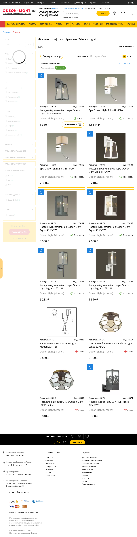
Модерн (12, 130)
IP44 (11, 185)
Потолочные (14, 97)
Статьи (84, 481)
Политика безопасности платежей (23, 512)
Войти (131, 2)
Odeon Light (14, 200)
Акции (48, 472)
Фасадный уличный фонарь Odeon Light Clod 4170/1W (109, 170)
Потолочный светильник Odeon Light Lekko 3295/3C (61, 403)
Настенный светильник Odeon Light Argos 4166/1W (109, 228)
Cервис (86, 452)
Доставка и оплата (11, 2)
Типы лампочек (88, 484)
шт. (56, 442)
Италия (12, 215)
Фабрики (49, 460)
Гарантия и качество (90, 463)
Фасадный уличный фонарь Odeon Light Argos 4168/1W (109, 287)
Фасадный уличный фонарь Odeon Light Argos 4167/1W (60, 287)
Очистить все (125, 63)
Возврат (41, 2)
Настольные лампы (17, 63)
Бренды (93, 2)
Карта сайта (50, 475)
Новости (85, 478)
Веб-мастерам (87, 469)
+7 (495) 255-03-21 (49, 15)
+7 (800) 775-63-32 (49, 12)
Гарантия (28, 2)
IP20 (11, 176)
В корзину (73, 124)
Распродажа (50, 466)
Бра (10, 59)
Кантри (12, 116)
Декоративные (15, 88)
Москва (54, 9)
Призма (60, 68)
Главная (7, 32)
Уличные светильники (18, 73)
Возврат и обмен (89, 466)
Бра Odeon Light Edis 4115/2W (57, 168)
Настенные (13, 92)
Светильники (14, 68)
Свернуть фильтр (52, 56)
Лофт (11, 126)
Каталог (2, 24)
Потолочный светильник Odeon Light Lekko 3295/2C (110, 345)
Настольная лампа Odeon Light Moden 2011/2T (58, 345)
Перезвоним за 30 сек (73, 8)
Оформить (77, 442)
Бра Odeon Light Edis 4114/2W (106, 110)
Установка (65, 2)
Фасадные (13, 101)
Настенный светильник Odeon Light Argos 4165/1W (60, 228)
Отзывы (52, 2)
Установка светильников (92, 460)
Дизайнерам (80, 2)
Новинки (49, 469)
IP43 (11, 180)
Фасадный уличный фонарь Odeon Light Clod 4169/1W (60, 112)
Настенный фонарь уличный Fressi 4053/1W (109, 403)
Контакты (106, 2)
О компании (52, 452)
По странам (50, 463)
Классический (14, 121)
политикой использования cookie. (25, 525)
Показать (19, 232)
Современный (15, 135)
